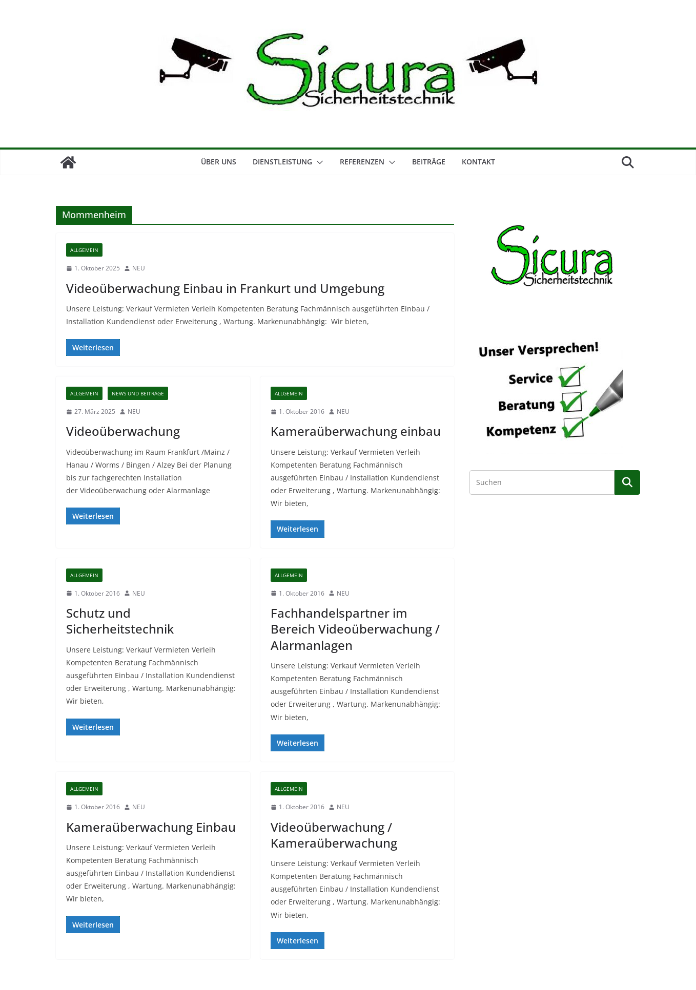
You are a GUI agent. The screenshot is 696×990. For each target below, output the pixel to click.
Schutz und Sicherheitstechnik (120, 620)
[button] (317, 162)
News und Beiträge (138, 393)
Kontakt (478, 161)
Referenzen (362, 161)
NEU (138, 268)
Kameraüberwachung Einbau (151, 826)
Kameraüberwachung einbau (356, 431)
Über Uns (218, 161)
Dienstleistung (282, 161)
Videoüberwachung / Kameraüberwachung (334, 834)
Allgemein (84, 250)
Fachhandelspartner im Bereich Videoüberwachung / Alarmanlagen (355, 628)
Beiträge (428, 161)
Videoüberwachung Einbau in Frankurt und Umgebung (225, 288)
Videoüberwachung (123, 431)
